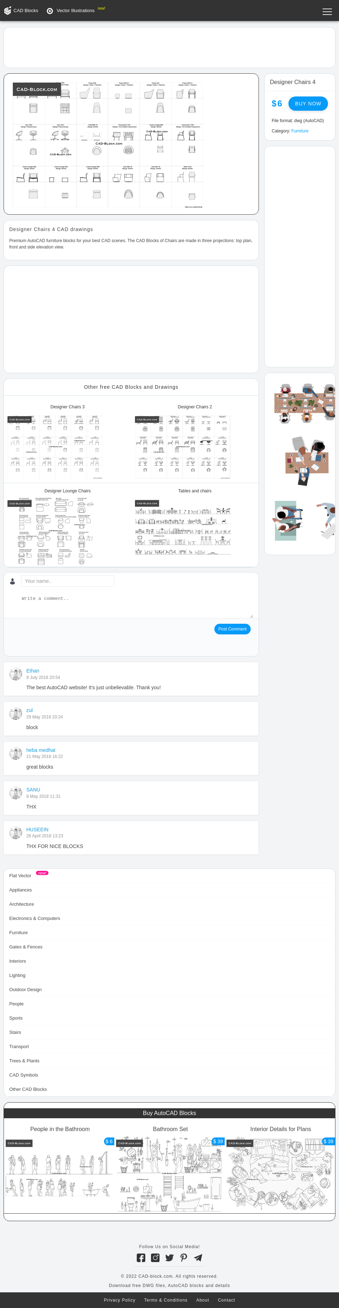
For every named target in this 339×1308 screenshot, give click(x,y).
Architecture (21, 904)
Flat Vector (20, 875)
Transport (19, 1046)
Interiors (17, 961)
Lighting (17, 975)
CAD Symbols (23, 1075)
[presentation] (63, 638)
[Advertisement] (169, 47)
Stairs (15, 1032)
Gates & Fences (25, 946)
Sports (16, 1018)
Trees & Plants (24, 1060)
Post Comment (232, 629)
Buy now (308, 103)
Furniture (299, 131)
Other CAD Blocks (28, 1089)
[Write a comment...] (136, 606)
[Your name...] (67, 581)
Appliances (20, 890)
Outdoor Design (25, 989)
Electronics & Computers (34, 918)
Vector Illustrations (75, 10)
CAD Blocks (26, 10)
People (16, 1003)
